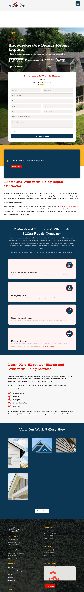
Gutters (11, 561)
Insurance (11, 564)
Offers (10, 579)
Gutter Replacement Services (24, 256)
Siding (16, 23)
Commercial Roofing (15, 555)
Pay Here (50, 570)
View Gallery (42, 495)
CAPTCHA (14, 115)
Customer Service (14, 581)
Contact (11, 576)
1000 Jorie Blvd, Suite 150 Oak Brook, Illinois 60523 (51, 517)
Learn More (16, 150)
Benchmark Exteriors (30, 590)
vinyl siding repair (48, 330)
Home (10, 23)
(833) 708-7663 (13, 528)
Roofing (11, 551)
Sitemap (11, 584)
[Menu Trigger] (78, 3)
